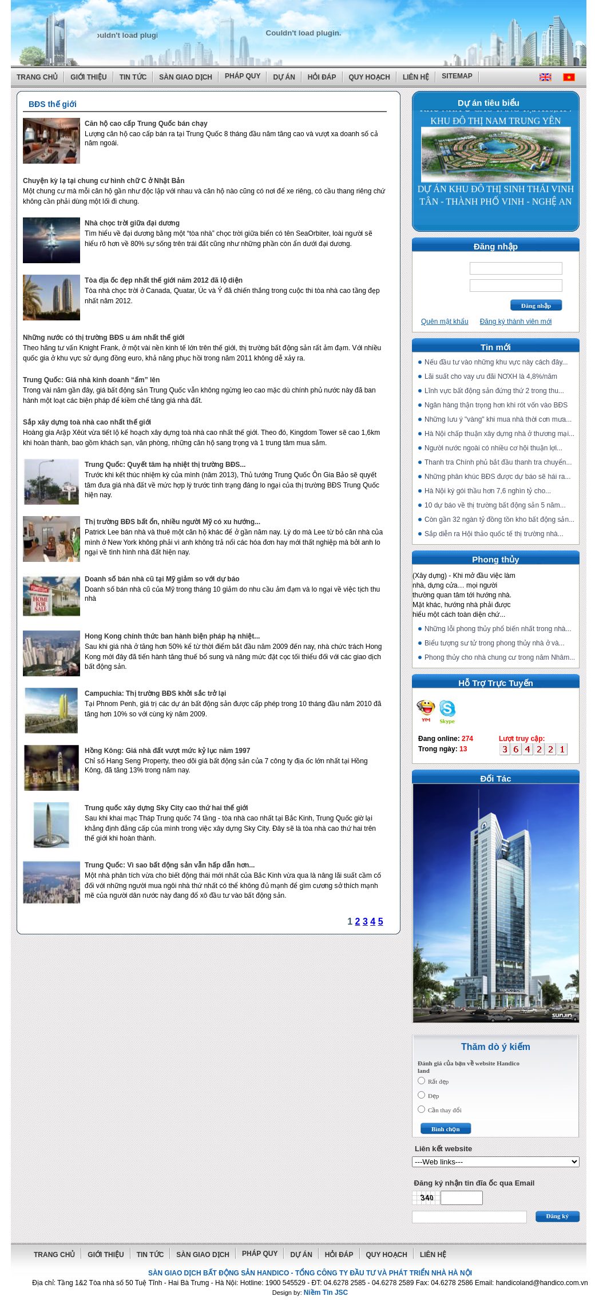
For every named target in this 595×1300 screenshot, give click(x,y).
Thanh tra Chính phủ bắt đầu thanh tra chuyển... (498, 462)
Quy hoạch (369, 77)
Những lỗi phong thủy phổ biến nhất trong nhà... (498, 629)
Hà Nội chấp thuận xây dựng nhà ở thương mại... (499, 434)
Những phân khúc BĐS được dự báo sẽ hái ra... (497, 477)
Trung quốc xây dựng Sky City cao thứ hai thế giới (166, 808)
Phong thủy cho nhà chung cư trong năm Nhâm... (500, 657)
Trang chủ (37, 77)
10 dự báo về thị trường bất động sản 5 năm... (495, 505)
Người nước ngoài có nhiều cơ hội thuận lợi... (493, 448)
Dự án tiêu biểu (488, 103)
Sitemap (457, 76)
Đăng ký (557, 1215)
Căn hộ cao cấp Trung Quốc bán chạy (146, 124)
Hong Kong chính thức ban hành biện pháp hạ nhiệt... (172, 636)
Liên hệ (416, 77)
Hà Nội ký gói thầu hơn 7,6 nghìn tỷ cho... (488, 491)
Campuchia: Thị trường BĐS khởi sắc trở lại (155, 693)
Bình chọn (445, 1128)
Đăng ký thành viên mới (516, 322)
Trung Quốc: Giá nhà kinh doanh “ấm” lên (91, 380)
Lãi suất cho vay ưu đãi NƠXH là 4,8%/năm (491, 376)
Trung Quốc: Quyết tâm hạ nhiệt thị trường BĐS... (165, 465)
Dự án (284, 77)
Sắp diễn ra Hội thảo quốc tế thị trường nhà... (494, 534)
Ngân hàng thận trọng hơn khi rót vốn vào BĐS (496, 405)
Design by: (310, 1292)
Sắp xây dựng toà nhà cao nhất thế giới (87, 422)
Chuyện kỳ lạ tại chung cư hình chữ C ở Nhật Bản (104, 181)
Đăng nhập (536, 305)
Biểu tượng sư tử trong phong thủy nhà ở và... (495, 643)
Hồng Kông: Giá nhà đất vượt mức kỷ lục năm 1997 (167, 751)
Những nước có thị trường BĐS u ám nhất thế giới (104, 338)
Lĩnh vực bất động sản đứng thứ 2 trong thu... (494, 391)
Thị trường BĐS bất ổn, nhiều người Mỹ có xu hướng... (172, 522)
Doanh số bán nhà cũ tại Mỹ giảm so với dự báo (162, 579)
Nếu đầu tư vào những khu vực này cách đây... (496, 362)
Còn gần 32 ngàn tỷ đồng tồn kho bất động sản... (499, 520)
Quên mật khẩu (445, 322)
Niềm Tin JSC (326, 1293)
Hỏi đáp (322, 77)
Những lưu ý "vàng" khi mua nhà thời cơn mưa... (498, 419)
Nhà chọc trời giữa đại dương (132, 223)
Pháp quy (242, 76)
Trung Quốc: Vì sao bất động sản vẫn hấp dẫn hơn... (170, 865)
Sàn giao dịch (185, 77)
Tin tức (133, 77)
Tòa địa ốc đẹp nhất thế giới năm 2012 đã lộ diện (164, 280)
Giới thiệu (88, 77)
